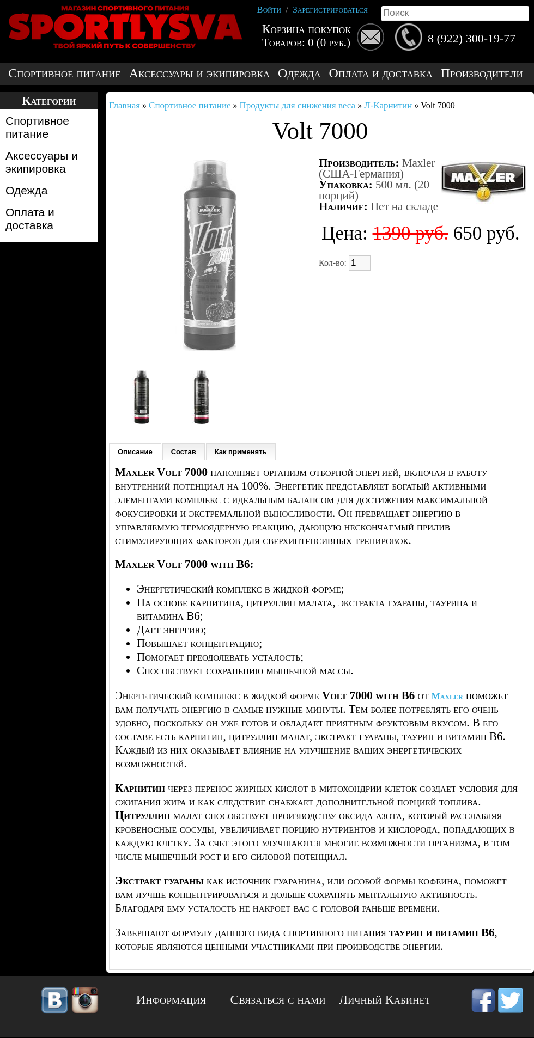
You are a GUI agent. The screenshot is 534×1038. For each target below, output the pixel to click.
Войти (269, 9)
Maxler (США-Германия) (377, 168)
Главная (124, 105)
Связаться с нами (278, 999)
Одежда (299, 73)
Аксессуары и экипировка (199, 73)
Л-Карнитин (388, 105)
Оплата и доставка (380, 73)
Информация (171, 999)
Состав (183, 452)
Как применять (241, 452)
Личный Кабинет (384, 999)
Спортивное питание (64, 73)
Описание (135, 452)
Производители (482, 73)
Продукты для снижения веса (298, 105)
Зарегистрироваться (330, 9)
